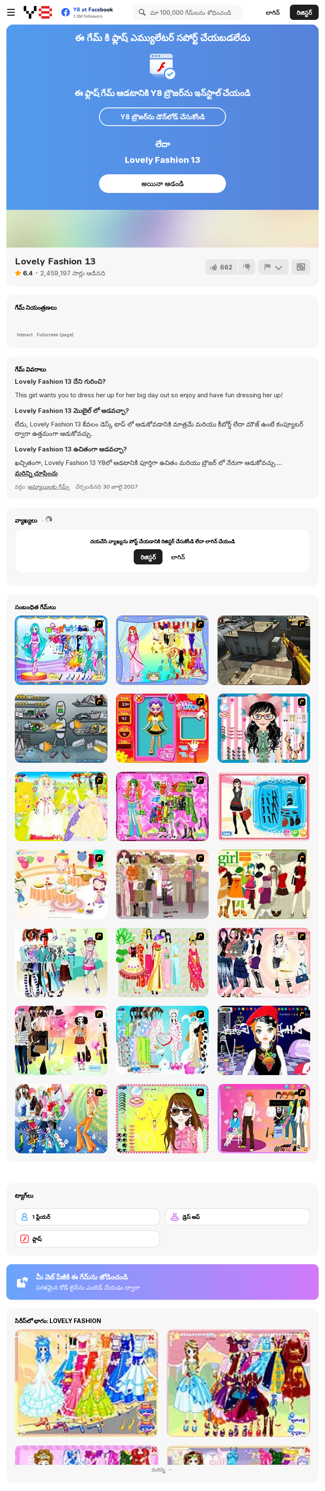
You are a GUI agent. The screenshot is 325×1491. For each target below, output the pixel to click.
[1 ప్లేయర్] (87, 1216)
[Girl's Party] (61, 884)
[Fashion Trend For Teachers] (162, 884)
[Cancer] (162, 650)
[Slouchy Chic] (61, 1040)
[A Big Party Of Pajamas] (162, 1040)
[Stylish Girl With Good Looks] (264, 1040)
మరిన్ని (162, 1469)
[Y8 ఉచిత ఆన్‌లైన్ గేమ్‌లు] (38, 12)
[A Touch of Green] (162, 806)
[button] (36, 473)
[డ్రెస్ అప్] (237, 1216)
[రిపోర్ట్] (273, 267)
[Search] (141, 12)
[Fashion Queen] (264, 806)
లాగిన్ (273, 12)
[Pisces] (61, 650)
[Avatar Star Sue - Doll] (162, 728)
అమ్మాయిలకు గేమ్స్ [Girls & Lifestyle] (48, 486)
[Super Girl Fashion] (264, 884)
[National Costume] (162, 962)
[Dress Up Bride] (61, 806)
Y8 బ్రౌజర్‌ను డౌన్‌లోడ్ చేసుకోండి (162, 117)
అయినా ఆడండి (162, 183)
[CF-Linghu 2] (264, 650)
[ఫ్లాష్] (87, 1238)
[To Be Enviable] (162, 1118)
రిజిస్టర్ (304, 12)
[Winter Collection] (61, 962)
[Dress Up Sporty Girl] (264, 962)
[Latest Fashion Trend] (61, 1118)
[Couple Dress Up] (264, 1118)
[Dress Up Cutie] (264, 728)
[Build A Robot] (61, 728)
